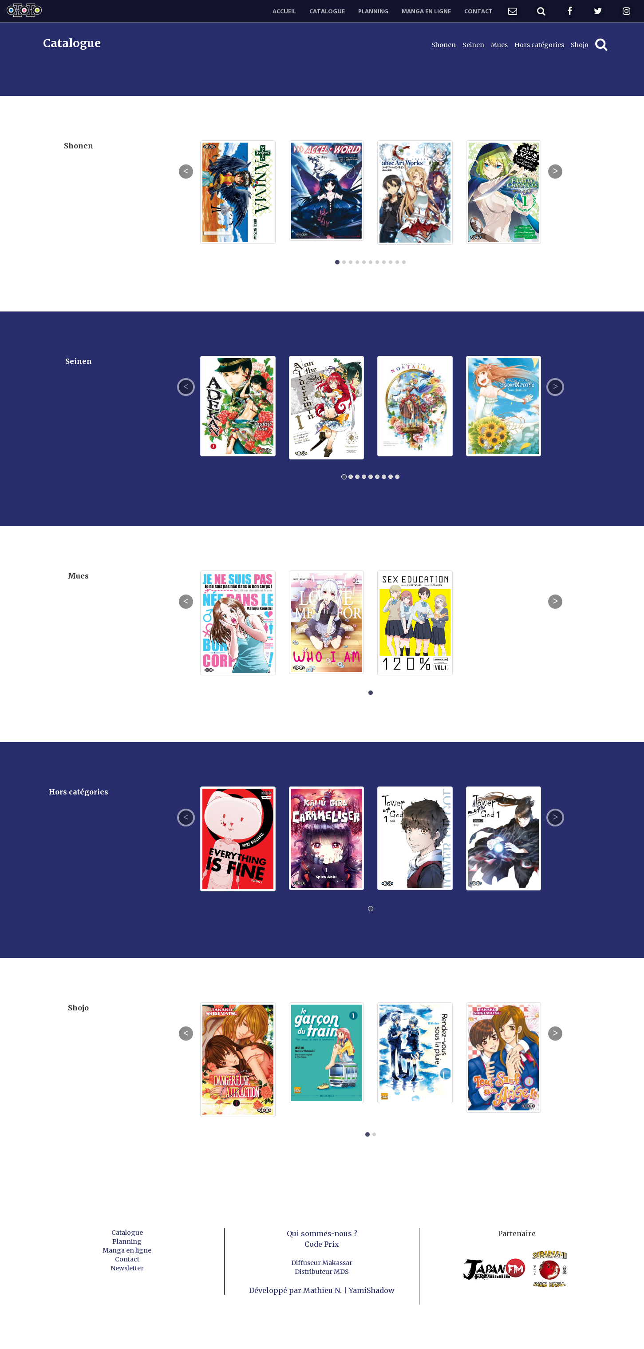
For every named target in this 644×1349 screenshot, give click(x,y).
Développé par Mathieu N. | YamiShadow (322, 1290)
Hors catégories (539, 45)
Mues (499, 45)
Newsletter (127, 1268)
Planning (373, 11)
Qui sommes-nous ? (322, 1233)
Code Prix (321, 1244)
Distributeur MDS (322, 1272)
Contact (478, 11)
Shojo (580, 45)
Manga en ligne (426, 11)
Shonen (443, 45)
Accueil (284, 11)
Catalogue (327, 11)
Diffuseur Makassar (321, 1263)
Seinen (473, 45)
